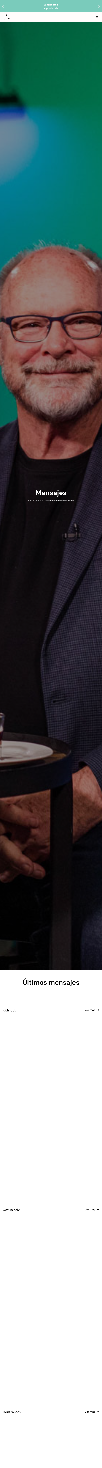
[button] (3, 6)
